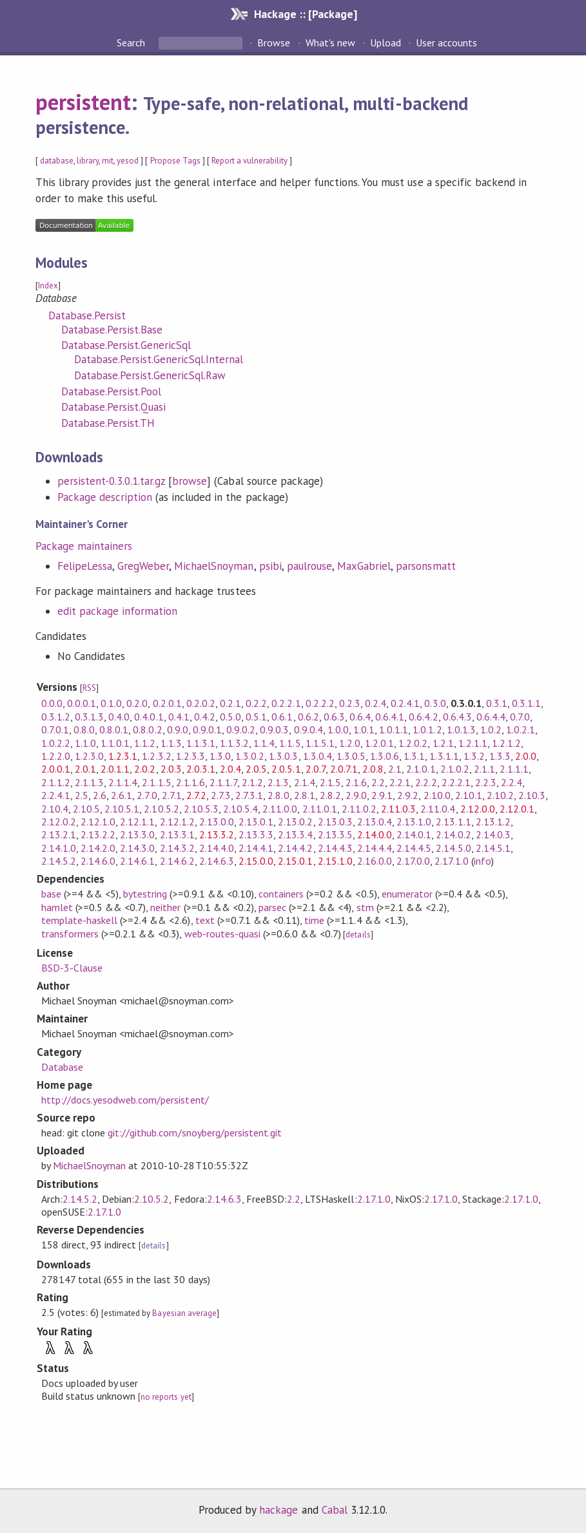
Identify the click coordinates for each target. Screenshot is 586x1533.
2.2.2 (425, 782)
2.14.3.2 (177, 848)
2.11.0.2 (359, 808)
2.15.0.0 (256, 860)
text (205, 920)
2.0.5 (256, 768)
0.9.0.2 (240, 729)
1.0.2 (491, 729)
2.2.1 (400, 782)
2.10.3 (531, 795)
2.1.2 (252, 782)
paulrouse (309, 566)
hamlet (57, 907)
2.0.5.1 (285, 768)
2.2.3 (485, 782)
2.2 (378, 782)
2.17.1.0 (451, 860)
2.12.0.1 (517, 808)
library (88, 160)
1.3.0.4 (317, 755)
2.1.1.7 (223, 782)
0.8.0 (84, 729)
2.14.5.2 (58, 860)
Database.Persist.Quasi (113, 407)
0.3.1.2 (55, 716)
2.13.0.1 (256, 821)
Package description (104, 497)
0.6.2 (308, 716)
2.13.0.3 (335, 821)
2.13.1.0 (413, 821)
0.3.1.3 (89, 716)
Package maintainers (83, 546)
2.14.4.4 (374, 848)
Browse (273, 42)
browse (189, 481)
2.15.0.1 (295, 860)
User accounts (446, 42)
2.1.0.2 (454, 768)
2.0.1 (85, 768)
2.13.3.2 (216, 834)
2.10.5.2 (161, 808)
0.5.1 (256, 716)
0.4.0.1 (148, 716)
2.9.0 (356, 795)
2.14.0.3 (493, 834)
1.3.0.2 (249, 755)
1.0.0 (338, 729)
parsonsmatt (425, 566)
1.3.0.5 (351, 755)
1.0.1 (364, 729)
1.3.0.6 (384, 755)
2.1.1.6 (190, 782)
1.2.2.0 (55, 755)
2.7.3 (221, 795)
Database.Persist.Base (112, 330)
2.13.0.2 (295, 821)
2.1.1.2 (55, 782)
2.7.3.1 (249, 795)
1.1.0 (85, 743)
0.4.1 (179, 716)
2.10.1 (468, 795)
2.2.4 (511, 782)
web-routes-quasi (222, 933)
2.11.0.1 (319, 808)
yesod (128, 160)
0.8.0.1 (113, 729)
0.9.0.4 (308, 729)
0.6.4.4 (490, 716)
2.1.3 (278, 782)
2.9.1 (382, 795)
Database (62, 1066)
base (51, 893)
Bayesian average (184, 1313)
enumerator (407, 893)
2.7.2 (196, 795)
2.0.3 (171, 768)
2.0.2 (144, 768)
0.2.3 (349, 703)
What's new (330, 42)
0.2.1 (230, 703)
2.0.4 (230, 768)
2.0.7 (316, 768)
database (56, 160)
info (482, 860)
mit (107, 160)
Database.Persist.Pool (111, 391)
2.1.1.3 (89, 782)
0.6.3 (334, 716)
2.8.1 (304, 795)
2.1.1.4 (122, 782)
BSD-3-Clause (72, 967)
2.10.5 (86, 808)
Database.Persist (87, 315)
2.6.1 (121, 795)
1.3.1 (414, 755)
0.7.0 (520, 716)
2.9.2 (407, 795)
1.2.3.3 (190, 755)
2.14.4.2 (295, 848)
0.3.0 (434, 703)
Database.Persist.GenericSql (126, 345)
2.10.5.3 (201, 808)
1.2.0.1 (379, 743)
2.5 (81, 795)
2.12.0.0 (477, 808)
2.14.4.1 (256, 848)
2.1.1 (484, 768)
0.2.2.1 (285, 703)
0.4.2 (204, 716)
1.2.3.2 (156, 755)
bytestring (145, 893)
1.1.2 (144, 743)
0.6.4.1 (389, 716)
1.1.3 (171, 743)
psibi (270, 566)
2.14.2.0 (98, 848)
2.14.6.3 (216, 860)
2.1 (395, 768)
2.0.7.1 (344, 768)
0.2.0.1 (167, 703)
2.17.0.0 (413, 860)
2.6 (99, 795)
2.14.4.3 (335, 848)
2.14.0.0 (374, 834)
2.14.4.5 (413, 848)
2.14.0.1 (413, 834)
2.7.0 (147, 795)
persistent (83, 102)
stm (365, 907)
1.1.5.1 (320, 743)
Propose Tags (175, 160)
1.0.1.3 (461, 729)
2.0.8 (373, 768)
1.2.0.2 (412, 743)
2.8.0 (278, 795)
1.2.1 (443, 743)
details (358, 934)
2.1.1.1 (514, 768)
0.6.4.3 (457, 716)
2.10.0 (437, 795)
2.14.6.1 (137, 860)
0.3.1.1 (526, 703)
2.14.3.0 (137, 848)
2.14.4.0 (216, 848)
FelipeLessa (84, 566)
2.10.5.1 (121, 808)
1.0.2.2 (55, 743)
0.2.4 (375, 703)
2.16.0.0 (374, 860)
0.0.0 (52, 703)
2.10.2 (500, 795)
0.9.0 (177, 729)
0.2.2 (256, 703)
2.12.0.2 (58, 821)
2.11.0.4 (437, 808)
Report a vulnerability (249, 160)
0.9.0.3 (274, 729)
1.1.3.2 (234, 743)
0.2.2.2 (320, 703)
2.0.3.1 (200, 768)
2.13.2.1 (58, 834)
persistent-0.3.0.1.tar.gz (111, 481)
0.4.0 (119, 716)
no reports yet (166, 1396)
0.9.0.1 (207, 729)
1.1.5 (289, 743)
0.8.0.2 (147, 729)
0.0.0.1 (81, 703)
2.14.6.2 (177, 860)
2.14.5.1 (493, 848)
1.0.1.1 (393, 729)
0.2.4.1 (405, 703)
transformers (70, 933)
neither (165, 907)
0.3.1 (496, 703)
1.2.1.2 (506, 743)
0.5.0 (230, 716)
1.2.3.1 (122, 755)
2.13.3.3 (256, 834)
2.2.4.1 (55, 795)
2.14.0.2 (453, 834)
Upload (385, 42)
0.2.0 (137, 703)
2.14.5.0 (453, 848)
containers (281, 893)
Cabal (334, 1510)
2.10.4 (54, 808)
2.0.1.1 (115, 768)
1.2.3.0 (89, 755)
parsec (272, 907)
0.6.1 (282, 716)
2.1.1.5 (156, 782)
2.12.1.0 (98, 821)
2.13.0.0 (216, 821)
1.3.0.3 (283, 755)
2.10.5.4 (240, 808)
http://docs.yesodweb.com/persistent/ (125, 1099)
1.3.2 (474, 755)
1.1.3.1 (200, 743)
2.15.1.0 (335, 860)
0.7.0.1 (55, 729)
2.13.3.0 (137, 834)
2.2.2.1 (456, 782)
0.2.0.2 (200, 703)
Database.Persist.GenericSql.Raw (150, 375)
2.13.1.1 (453, 821)
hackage (278, 1510)
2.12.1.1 (137, 821)
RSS (89, 687)
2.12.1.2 (177, 821)
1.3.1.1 (443, 755)
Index (48, 285)
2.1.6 (356, 782)
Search (132, 42)
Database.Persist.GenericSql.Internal (159, 359)
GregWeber (143, 566)
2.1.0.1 (420, 768)
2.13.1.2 (493, 821)
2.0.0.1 (55, 768)
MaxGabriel (364, 566)
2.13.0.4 (374, 821)
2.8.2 (330, 795)
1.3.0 (220, 755)
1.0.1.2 (427, 729)
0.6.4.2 (423, 716)
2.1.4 (304, 782)
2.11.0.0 (279, 808)
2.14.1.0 (58, 848)
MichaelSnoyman (213, 566)
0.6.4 (360, 716)
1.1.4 (264, 743)
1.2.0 (349, 743)
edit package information (117, 611)
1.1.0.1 (115, 743)
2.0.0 (525, 755)
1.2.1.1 (472, 743)
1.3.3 (500, 755)
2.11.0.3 (398, 808)
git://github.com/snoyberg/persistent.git (195, 1132)
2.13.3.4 (295, 834)
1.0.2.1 (520, 729)
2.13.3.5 (335, 834)
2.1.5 (330, 782)
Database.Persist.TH (108, 423)
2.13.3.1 (177, 834)
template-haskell (79, 920)
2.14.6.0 (98, 860)
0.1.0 (111, 703)
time (314, 920)
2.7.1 (172, 795)
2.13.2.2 (98, 834)
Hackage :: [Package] (305, 13)
